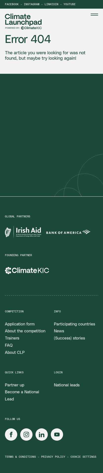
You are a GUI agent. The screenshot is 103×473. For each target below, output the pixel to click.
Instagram (31, 4)
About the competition (25, 331)
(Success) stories (69, 338)
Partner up (14, 385)
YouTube (70, 4)
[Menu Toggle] (94, 15)
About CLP (15, 353)
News (59, 331)
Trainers (12, 338)
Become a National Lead (22, 395)
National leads (67, 385)
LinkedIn (51, 4)
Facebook (12, 4)
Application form (19, 324)
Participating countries (74, 324)
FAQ (9, 345)
